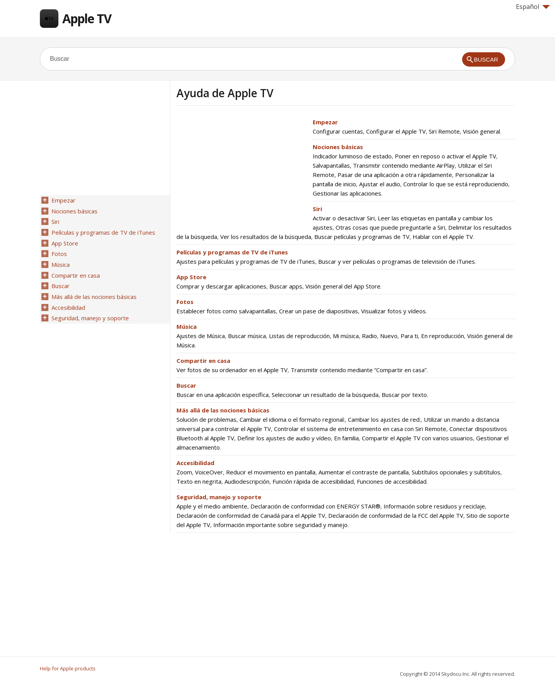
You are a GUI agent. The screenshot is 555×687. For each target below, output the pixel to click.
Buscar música (247, 336)
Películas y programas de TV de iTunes (232, 252)
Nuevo (388, 336)
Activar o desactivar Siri (344, 218)
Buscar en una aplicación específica (222, 394)
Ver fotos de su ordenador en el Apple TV (232, 370)
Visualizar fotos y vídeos (393, 311)
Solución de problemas (206, 419)
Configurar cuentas (338, 131)
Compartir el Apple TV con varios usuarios (417, 438)
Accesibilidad (195, 463)
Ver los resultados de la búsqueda (265, 236)
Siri (317, 209)
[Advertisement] (241, 171)
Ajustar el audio (379, 184)
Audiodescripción (246, 481)
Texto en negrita (198, 481)
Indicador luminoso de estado (352, 156)
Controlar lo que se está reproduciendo (455, 184)
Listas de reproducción (299, 336)
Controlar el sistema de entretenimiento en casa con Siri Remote (360, 429)
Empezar (325, 122)
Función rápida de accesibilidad (313, 481)
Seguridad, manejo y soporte (218, 497)
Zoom (184, 472)
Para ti (409, 336)
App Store (191, 277)
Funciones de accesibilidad (392, 481)
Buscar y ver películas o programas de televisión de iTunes (396, 261)
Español (533, 6)
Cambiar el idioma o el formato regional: (292, 419)
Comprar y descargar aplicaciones (221, 286)
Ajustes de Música (200, 336)
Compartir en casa (203, 360)
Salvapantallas (331, 165)
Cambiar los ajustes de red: (384, 419)
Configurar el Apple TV (396, 131)
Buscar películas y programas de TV (361, 236)
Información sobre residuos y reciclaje (434, 506)
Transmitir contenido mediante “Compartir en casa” (359, 370)
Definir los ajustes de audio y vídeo (284, 438)
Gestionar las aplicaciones (347, 193)
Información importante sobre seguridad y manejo (280, 525)
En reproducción (442, 336)
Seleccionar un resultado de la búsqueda (325, 394)
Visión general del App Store (342, 286)
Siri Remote (444, 131)
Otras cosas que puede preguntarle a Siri (390, 227)
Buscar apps (285, 286)
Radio (369, 336)
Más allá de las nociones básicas (222, 410)
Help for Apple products (68, 668)
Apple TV (86, 18)
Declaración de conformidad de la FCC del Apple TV (395, 515)
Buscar (186, 385)
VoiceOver (209, 472)
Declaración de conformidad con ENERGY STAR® (315, 506)
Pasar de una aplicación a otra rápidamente (394, 175)
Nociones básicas (338, 147)
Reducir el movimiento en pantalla (270, 472)
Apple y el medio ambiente (211, 506)
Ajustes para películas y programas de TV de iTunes (245, 261)
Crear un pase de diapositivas (318, 311)
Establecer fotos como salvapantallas (226, 311)
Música (186, 326)
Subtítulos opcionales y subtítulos (456, 472)
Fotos (185, 302)
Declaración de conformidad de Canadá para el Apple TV (250, 515)
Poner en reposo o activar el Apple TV (445, 156)
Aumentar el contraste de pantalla (364, 472)
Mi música (346, 336)
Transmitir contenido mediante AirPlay (404, 165)
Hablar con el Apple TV (443, 236)
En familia (346, 438)
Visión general (481, 131)
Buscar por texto (404, 394)
